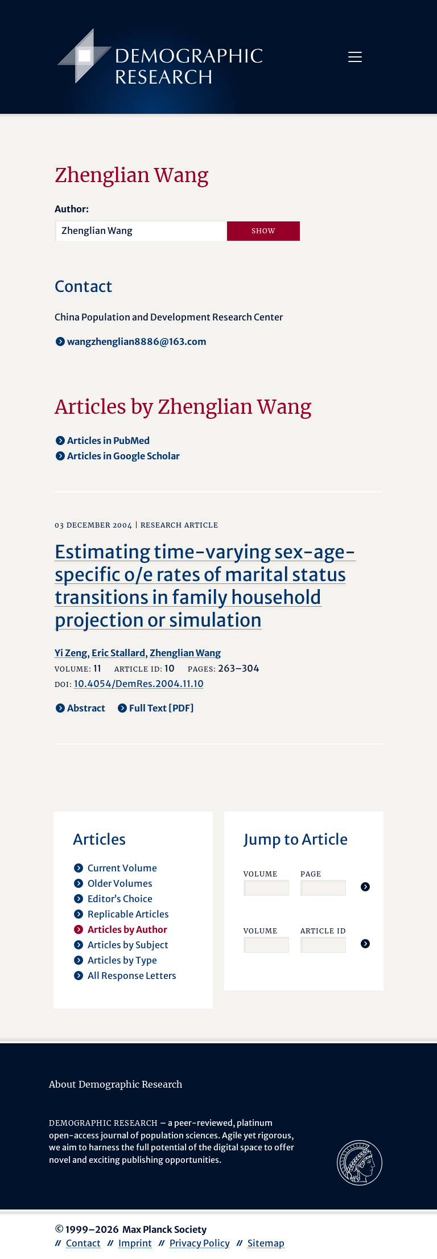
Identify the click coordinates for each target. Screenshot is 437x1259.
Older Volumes (120, 883)
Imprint (135, 1243)
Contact (83, 1243)
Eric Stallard (118, 653)
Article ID (323, 931)
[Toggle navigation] (355, 57)
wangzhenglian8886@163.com (137, 341)
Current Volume (122, 868)
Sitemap (266, 1243)
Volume (261, 874)
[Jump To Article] (365, 886)
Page (310, 874)
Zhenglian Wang (185, 653)
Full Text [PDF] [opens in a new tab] (161, 708)
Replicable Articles (128, 914)
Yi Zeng (71, 653)
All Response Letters (132, 975)
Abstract (86, 708)
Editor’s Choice (120, 898)
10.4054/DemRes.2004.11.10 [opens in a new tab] (139, 683)
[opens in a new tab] (359, 1161)
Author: (72, 209)
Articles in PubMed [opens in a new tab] (108, 440)
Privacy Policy (200, 1243)
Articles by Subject (128, 945)
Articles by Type (122, 960)
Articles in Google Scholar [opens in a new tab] (123, 456)
